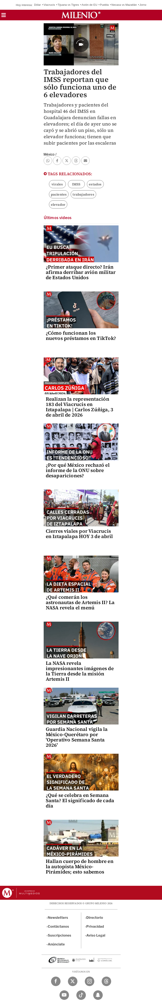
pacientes (59, 194)
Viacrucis (49, 4)
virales (57, 184)
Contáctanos (58, 927)
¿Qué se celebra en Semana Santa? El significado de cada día (80, 800)
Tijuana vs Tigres (68, 4)
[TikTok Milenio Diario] (81, 995)
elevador (58, 204)
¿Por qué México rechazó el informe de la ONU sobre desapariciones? (78, 470)
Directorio (94, 918)
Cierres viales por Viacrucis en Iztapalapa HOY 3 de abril (79, 534)
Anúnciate (56, 944)
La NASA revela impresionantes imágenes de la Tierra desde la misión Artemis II (80, 671)
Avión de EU (89, 4)
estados (95, 184)
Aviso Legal (95, 935)
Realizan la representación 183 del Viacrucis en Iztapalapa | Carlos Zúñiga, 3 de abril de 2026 (79, 407)
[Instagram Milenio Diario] (89, 981)
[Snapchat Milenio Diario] (98, 995)
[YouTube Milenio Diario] (64, 995)
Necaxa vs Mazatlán (124, 4)
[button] (3, 16)
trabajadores (83, 194)
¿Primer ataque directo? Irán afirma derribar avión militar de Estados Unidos (81, 272)
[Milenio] (80, 15)
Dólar (37, 4)
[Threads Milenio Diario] (106, 981)
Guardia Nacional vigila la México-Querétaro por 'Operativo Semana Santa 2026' (77, 737)
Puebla (104, 4)
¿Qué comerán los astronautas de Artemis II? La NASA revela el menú (80, 602)
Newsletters (58, 918)
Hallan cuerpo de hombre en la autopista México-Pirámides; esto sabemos (79, 866)
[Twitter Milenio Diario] (72, 981)
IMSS (76, 184)
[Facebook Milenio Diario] (56, 981)
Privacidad (95, 927)
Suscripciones (59, 935)
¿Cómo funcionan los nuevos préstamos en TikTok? (81, 336)
